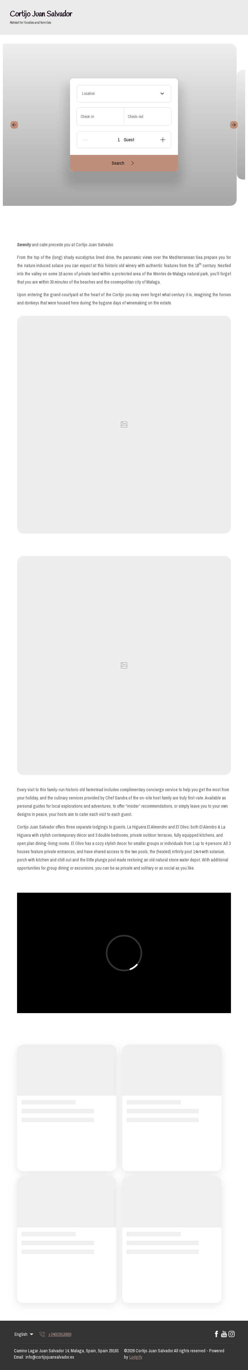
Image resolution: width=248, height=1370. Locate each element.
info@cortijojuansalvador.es (50, 1357)
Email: (19, 1357)
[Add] (163, 140)
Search (124, 163)
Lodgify (135, 1357)
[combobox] (124, 93)
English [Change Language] (24, 1334)
